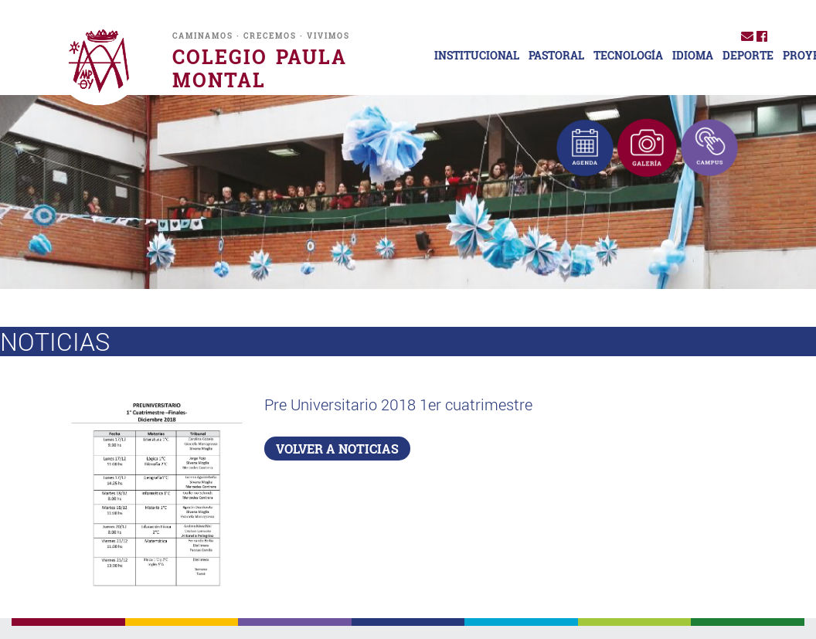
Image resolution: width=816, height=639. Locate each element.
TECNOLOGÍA (628, 56)
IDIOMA (692, 56)
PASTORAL (556, 56)
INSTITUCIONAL (476, 56)
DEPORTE (748, 56)
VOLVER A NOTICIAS (337, 448)
